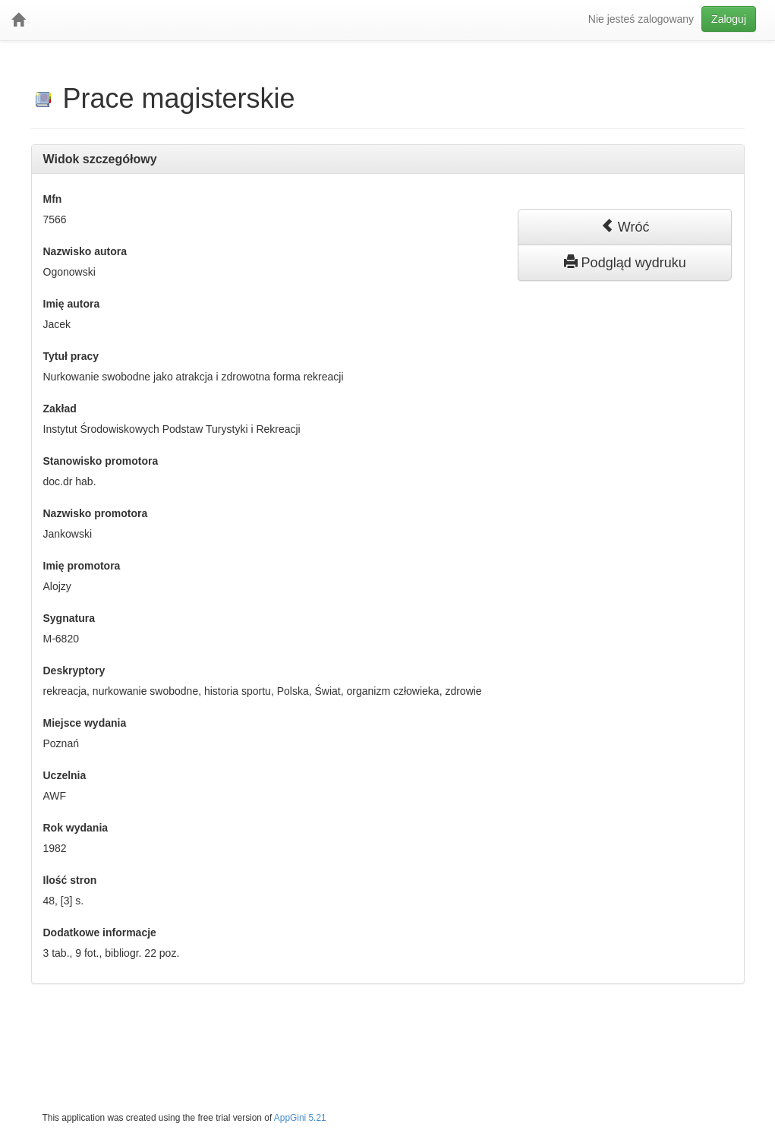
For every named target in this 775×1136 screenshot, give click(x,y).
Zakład (60, 408)
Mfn (52, 199)
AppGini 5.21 (300, 1117)
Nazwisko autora (85, 251)
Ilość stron (70, 880)
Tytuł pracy (71, 356)
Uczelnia (65, 775)
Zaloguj (728, 19)
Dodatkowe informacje (99, 932)
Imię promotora (82, 566)
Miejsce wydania (85, 723)
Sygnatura (69, 618)
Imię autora (71, 304)
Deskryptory (74, 670)
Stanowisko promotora (101, 461)
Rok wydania (76, 828)
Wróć (625, 226)
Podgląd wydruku (625, 262)
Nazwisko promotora (95, 513)
